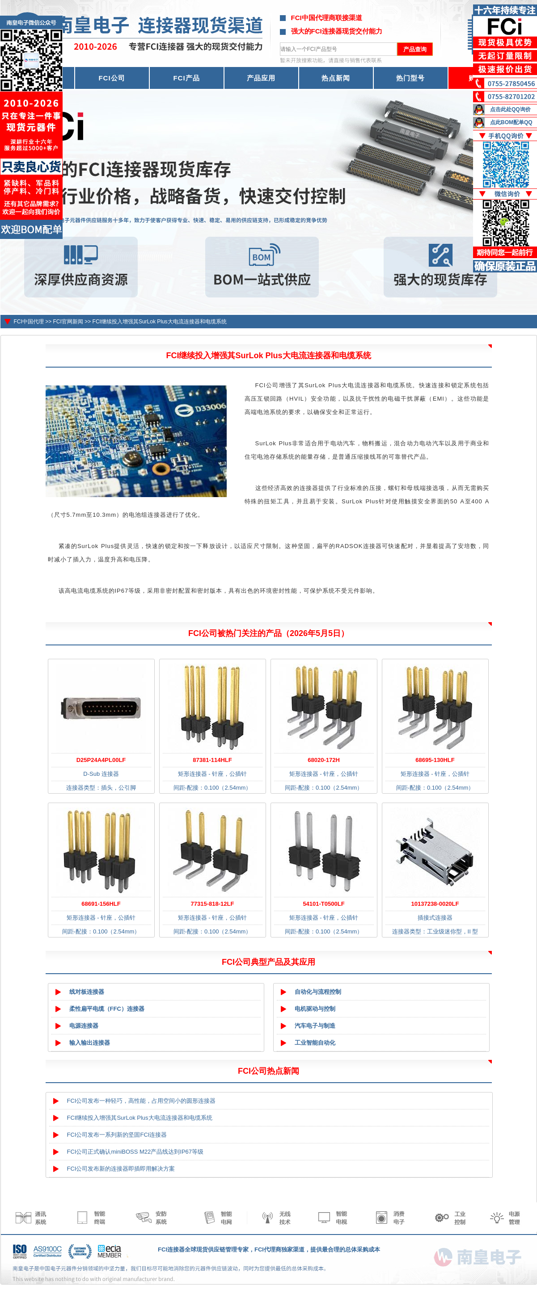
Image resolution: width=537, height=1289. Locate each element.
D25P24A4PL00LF (101, 760)
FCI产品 (186, 78)
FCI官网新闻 (68, 321)
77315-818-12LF (212, 903)
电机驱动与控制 (315, 1008)
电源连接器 (83, 1025)
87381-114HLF (212, 760)
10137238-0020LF (435, 903)
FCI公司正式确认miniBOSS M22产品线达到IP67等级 (135, 1151)
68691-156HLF (100, 903)
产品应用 (261, 78)
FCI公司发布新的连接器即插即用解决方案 (121, 1168)
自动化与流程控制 (318, 991)
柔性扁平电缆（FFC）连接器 (106, 1008)
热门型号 (410, 78)
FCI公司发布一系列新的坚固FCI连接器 (117, 1134)
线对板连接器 (86, 991)
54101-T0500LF (323, 903)
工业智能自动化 (315, 1042)
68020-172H (324, 760)
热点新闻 (335, 78)
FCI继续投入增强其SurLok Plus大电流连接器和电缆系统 (160, 321)
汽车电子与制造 (315, 1025)
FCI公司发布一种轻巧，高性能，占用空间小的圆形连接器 (141, 1100)
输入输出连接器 (89, 1042)
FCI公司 (111, 78)
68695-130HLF (434, 760)
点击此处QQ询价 (510, 109)
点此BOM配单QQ (511, 122)
